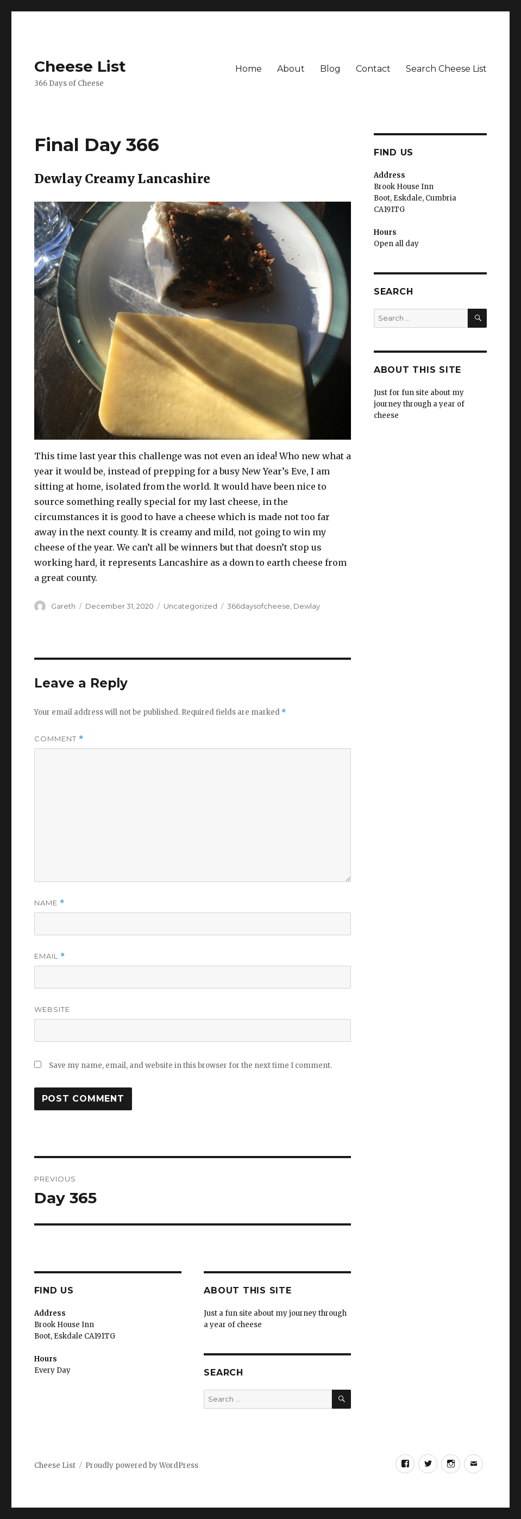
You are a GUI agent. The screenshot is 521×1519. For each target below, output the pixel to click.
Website (52, 1009)
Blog (330, 69)
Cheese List (80, 66)
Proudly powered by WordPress (141, 1465)
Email (49, 956)
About (291, 69)
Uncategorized (190, 606)
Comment (59, 738)
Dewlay (306, 606)
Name (49, 903)
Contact (373, 69)
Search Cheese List (446, 69)
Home (248, 69)
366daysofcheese (258, 606)
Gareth (63, 606)
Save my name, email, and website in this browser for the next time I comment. (190, 1065)
